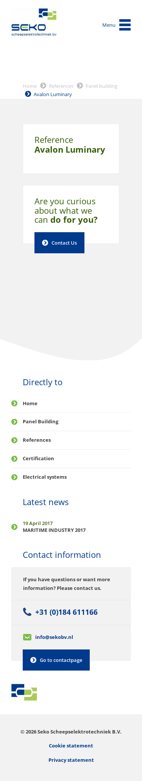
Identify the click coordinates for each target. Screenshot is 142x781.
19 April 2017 (38, 523)
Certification (38, 458)
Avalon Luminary (53, 94)
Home (30, 86)
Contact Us (64, 242)
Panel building (101, 86)
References (61, 86)
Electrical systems (45, 476)
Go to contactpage (61, 660)
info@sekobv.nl (54, 637)
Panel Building (40, 421)
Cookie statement (71, 745)
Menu (108, 24)
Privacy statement (71, 759)
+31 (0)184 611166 (66, 612)
